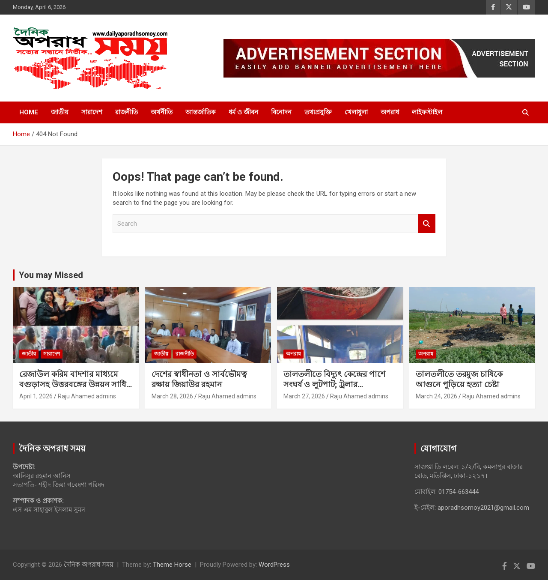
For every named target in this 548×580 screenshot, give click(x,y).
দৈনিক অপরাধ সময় (88, 564)
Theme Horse (172, 564)
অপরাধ (390, 112)
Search (426, 223)
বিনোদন (281, 112)
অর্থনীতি (162, 112)
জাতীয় (59, 112)
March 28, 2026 (172, 396)
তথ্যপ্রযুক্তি (318, 112)
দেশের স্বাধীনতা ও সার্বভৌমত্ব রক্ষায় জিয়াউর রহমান (199, 379)
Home (28, 112)
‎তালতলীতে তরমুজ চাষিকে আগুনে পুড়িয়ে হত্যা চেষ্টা (459, 379)
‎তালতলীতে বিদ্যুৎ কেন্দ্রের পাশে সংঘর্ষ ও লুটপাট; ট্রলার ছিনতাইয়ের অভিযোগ (334, 384)
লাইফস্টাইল (427, 112)
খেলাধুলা (356, 112)
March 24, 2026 (436, 396)
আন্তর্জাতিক (200, 112)
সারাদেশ (91, 112)
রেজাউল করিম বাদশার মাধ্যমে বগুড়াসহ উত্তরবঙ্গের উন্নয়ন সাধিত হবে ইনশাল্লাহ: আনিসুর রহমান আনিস (75, 390)
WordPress (274, 564)
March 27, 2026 (304, 396)
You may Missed (51, 275)
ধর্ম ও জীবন (243, 112)
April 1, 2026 (36, 396)
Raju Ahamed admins (87, 396)
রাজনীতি (126, 112)
